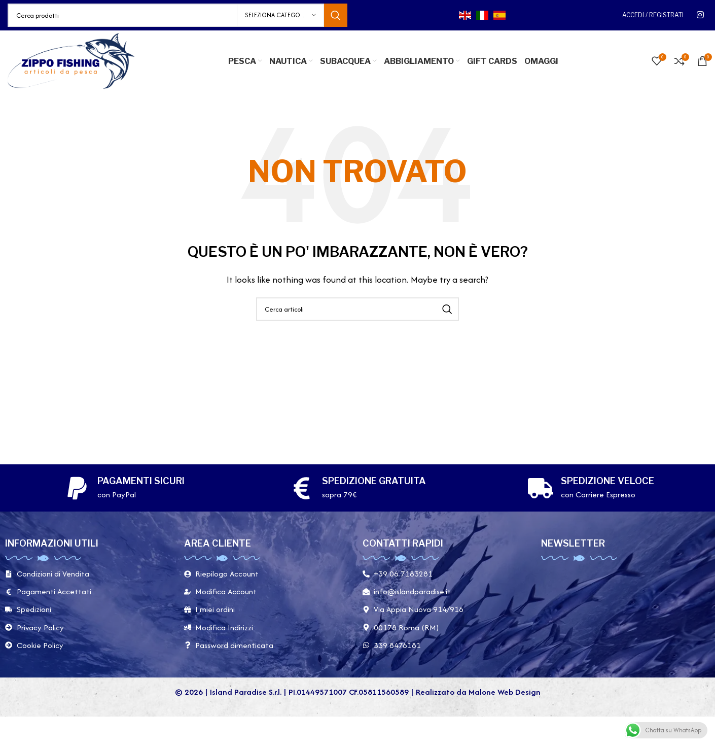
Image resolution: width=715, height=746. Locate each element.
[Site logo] (71, 60)
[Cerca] (177, 15)
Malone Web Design (505, 692)
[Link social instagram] (700, 15)
